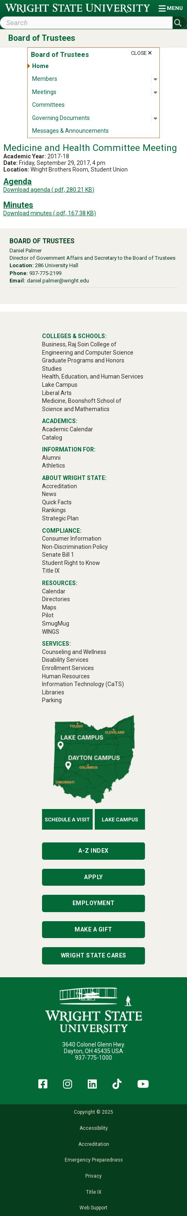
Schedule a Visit (67, 819)
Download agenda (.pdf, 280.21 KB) (48, 189)
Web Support (93, 1208)
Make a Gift (93, 929)
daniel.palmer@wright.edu (58, 281)
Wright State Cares (93, 955)
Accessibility (93, 1128)
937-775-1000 (93, 1057)
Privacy (93, 1176)
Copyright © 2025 (93, 1112)
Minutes (18, 205)
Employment (93, 903)
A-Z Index (93, 850)
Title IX (93, 1192)
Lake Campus (120, 819)
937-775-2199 (45, 273)
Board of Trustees (41, 38)
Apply (93, 877)
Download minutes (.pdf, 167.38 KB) (49, 213)
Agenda (17, 181)
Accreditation (93, 1144)
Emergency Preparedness (94, 1160)
